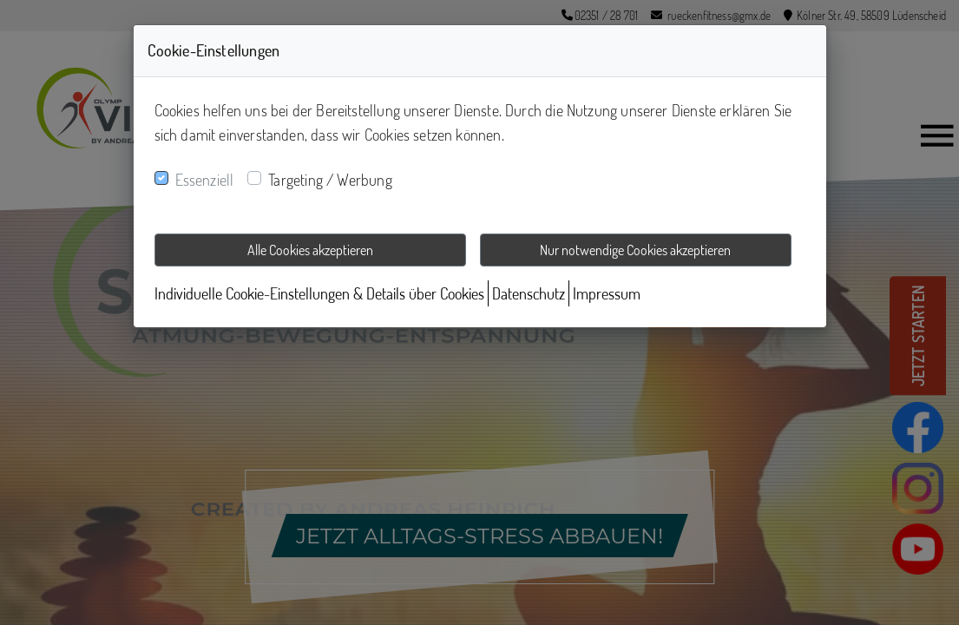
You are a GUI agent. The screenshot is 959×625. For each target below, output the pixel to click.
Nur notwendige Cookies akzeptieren (635, 250)
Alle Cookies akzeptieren (310, 250)
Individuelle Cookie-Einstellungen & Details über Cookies (319, 293)
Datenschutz (528, 293)
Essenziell (204, 179)
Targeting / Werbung (329, 179)
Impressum (606, 293)
